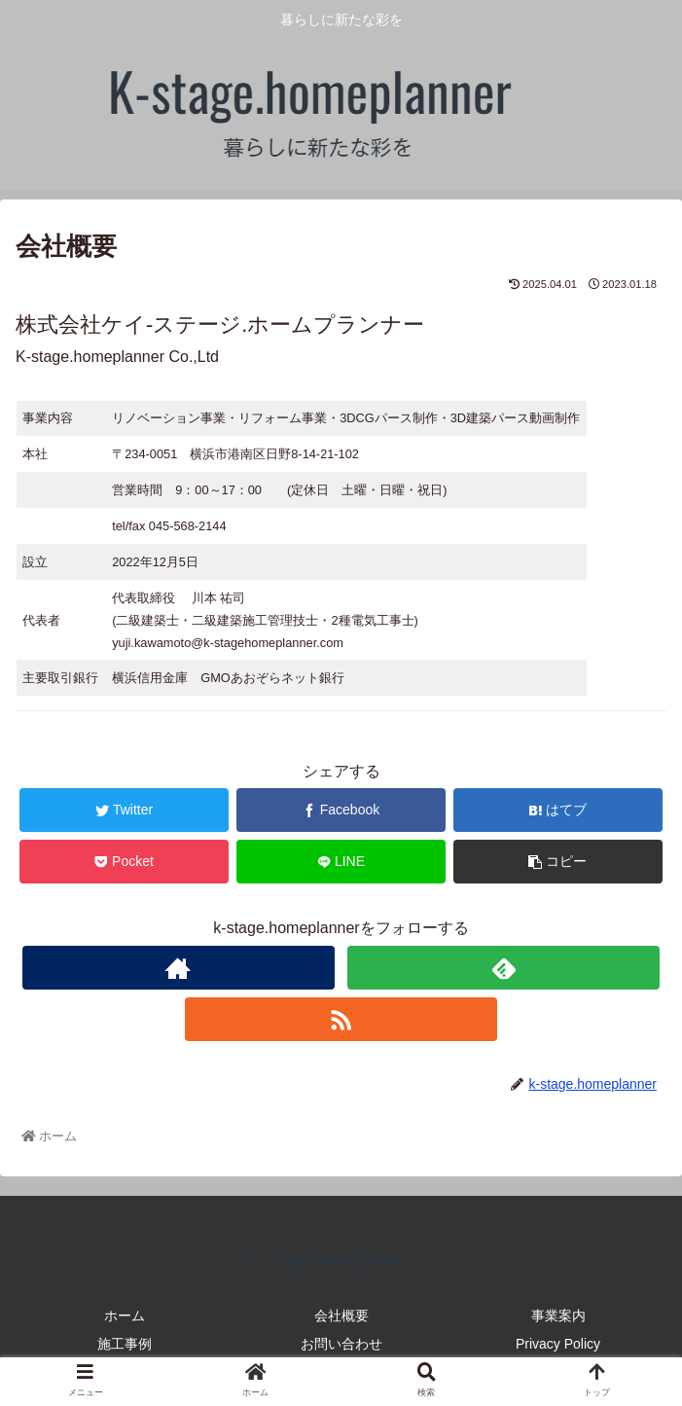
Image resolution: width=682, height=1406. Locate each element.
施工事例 (124, 1344)
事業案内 (558, 1315)
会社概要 (341, 1315)
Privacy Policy (558, 1344)
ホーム (124, 1315)
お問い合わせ (341, 1344)
